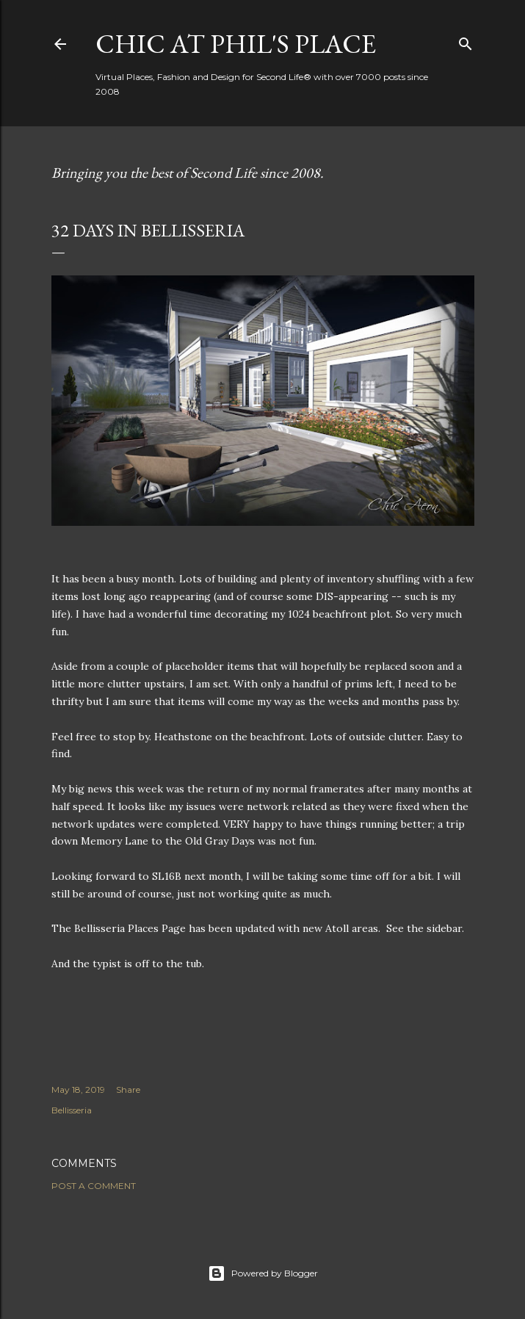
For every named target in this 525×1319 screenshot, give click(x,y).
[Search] (465, 40)
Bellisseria (71, 1110)
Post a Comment (93, 1185)
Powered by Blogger (263, 1273)
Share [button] (128, 1089)
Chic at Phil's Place (235, 43)
